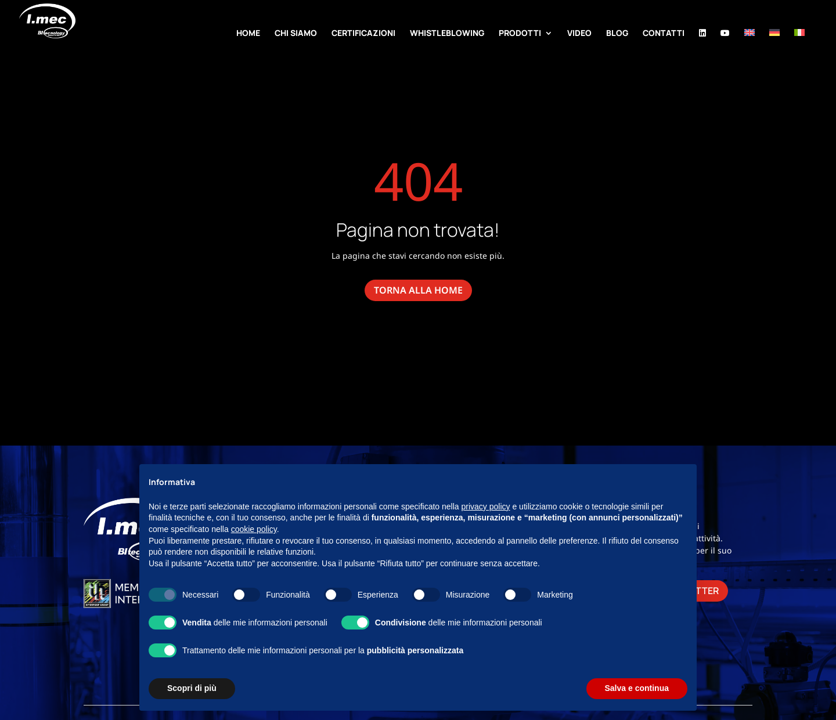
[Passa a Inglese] (749, 47)
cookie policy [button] (254, 529)
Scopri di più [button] (192, 688)
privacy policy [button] (486, 506)
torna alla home (418, 290)
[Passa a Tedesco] (774, 47)
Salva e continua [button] (637, 688)
